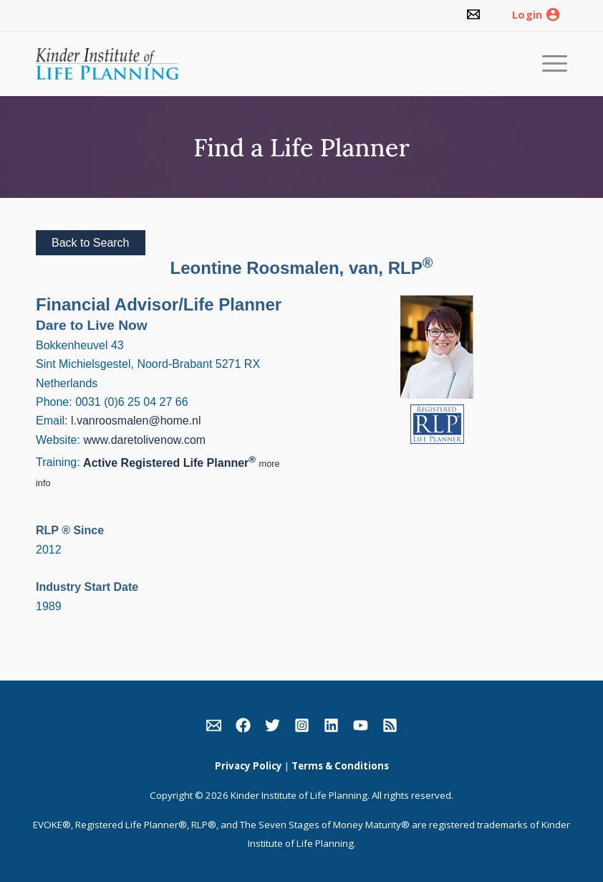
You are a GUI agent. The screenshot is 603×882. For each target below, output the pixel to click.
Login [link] (527, 15)
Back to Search (91, 243)
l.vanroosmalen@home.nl (136, 420)
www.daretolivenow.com (144, 440)
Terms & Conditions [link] (340, 765)
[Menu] (547, 64)
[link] (473, 15)
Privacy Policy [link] (248, 765)
